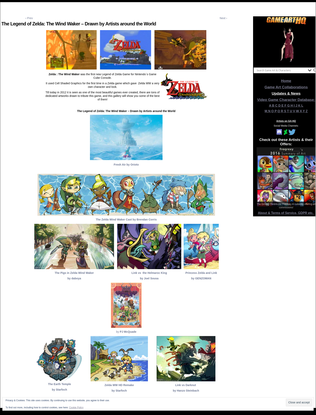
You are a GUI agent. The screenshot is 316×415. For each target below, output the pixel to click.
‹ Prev (29, 18)
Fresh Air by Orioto (126, 164)
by (126, 331)
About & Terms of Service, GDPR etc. (286, 213)
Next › (223, 18)
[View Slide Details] (286, 45)
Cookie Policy (76, 407)
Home (286, 81)
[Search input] (281, 70)
